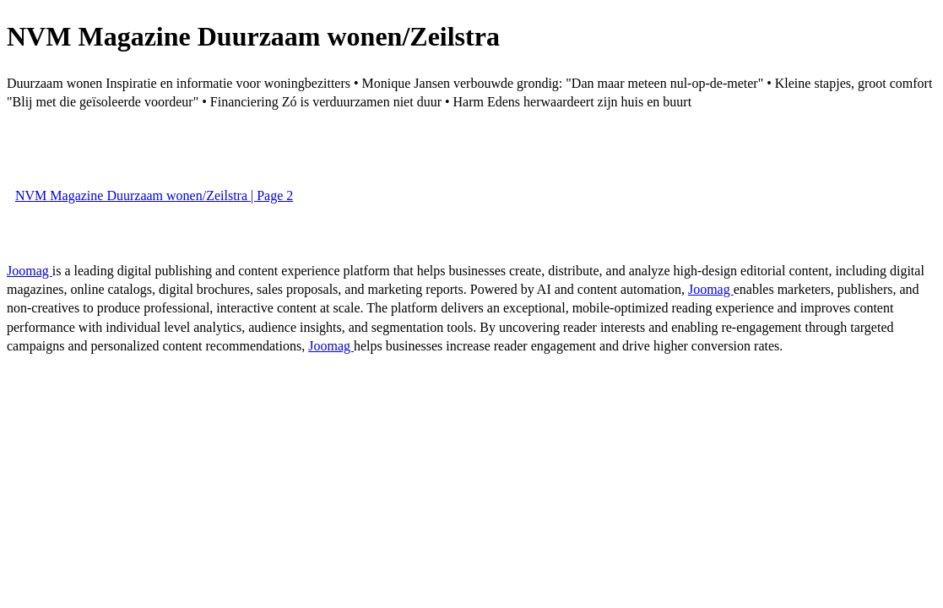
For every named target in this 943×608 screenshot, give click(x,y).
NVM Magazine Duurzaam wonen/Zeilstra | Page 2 (154, 195)
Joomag (29, 270)
